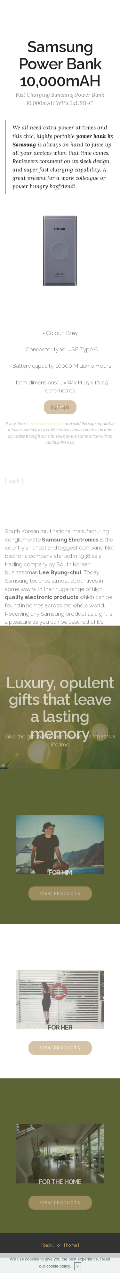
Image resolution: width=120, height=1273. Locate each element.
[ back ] (14, 483)
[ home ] (71, 1245)
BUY (60, 410)
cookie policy (58, 1270)
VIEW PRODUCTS (60, 897)
